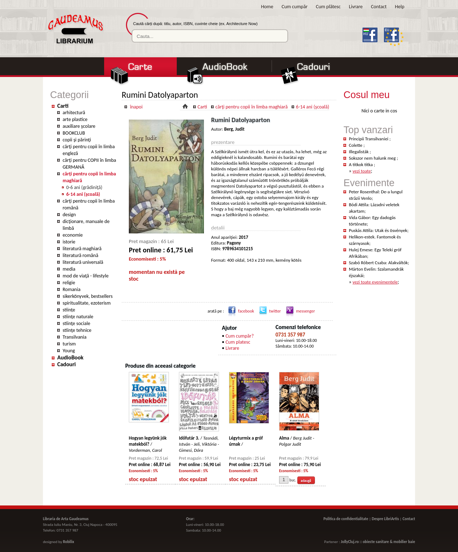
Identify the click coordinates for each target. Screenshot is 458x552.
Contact (379, 7)
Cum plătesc (328, 7)
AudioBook (70, 357)
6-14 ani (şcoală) (83, 194)
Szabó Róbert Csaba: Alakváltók (378, 262)
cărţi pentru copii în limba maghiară (251, 107)
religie (69, 283)
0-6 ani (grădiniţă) (84, 187)
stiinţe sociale (76, 323)
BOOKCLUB (74, 133)
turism (69, 344)
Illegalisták (359, 151)
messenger (299, 311)
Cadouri (66, 364)
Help (399, 7)
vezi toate (361, 171)
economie (73, 235)
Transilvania (75, 337)
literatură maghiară (82, 249)
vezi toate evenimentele (375, 282)
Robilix (68, 541)
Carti (62, 105)
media (69, 269)
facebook (240, 311)
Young (69, 351)
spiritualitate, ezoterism (87, 303)
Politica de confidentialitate (345, 519)
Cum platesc (237, 342)
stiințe (69, 310)
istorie (69, 242)
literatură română (80, 255)
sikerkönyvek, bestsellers (88, 296)
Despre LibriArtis (385, 519)
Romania (72, 289)
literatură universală (83, 262)
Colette (356, 145)
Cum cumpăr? (239, 336)
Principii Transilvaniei (369, 138)
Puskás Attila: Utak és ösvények (378, 230)
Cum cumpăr (295, 7)
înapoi (136, 107)
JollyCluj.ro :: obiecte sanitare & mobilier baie (378, 541)
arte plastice (75, 119)
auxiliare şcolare (79, 126)
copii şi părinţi (77, 140)
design (69, 215)
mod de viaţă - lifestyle (85, 276)
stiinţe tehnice (77, 330)
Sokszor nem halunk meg (373, 158)
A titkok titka (361, 164)
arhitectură (74, 113)
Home (267, 7)
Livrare (355, 7)
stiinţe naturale (78, 317)
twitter (269, 311)
